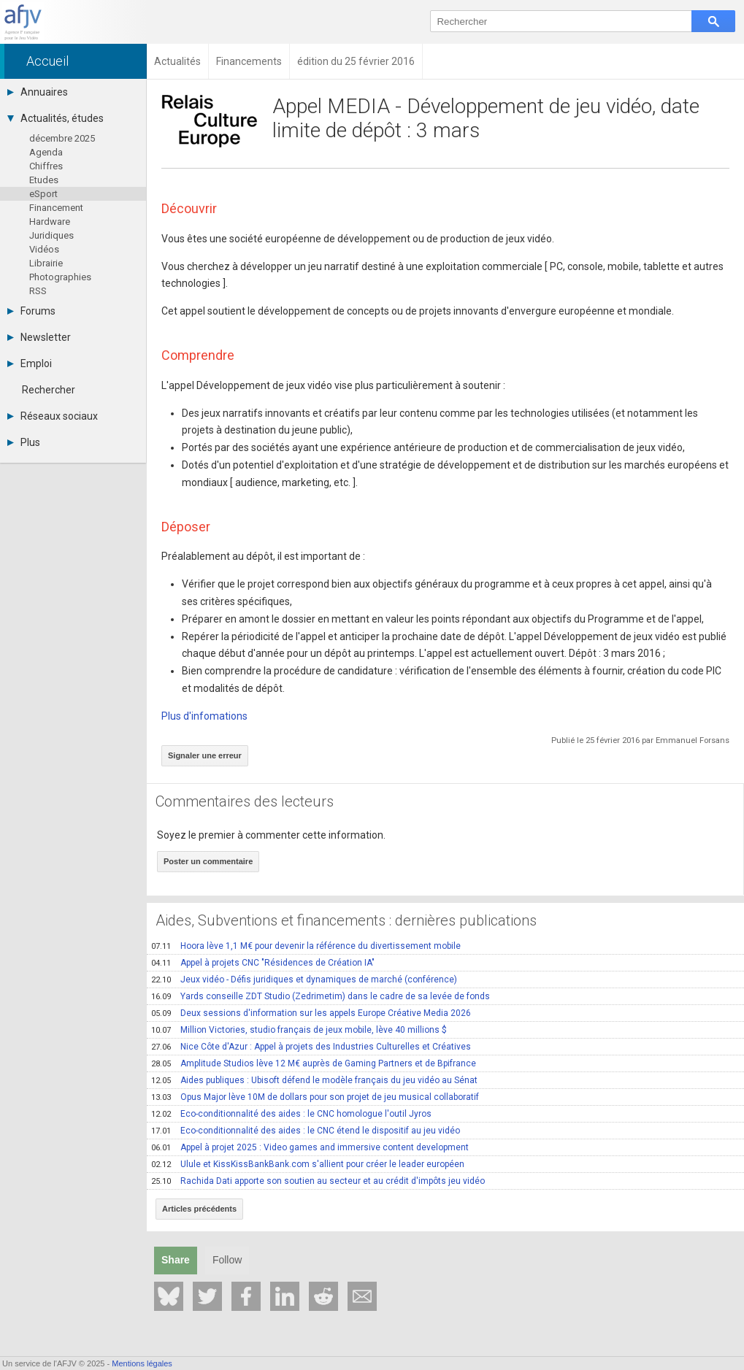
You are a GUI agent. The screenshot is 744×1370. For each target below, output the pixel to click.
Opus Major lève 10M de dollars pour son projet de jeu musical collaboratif (315, 1097)
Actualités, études (55, 118)
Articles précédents (199, 1208)
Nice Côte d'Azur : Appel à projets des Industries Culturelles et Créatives (311, 1047)
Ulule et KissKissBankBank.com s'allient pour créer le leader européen (307, 1164)
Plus (23, 442)
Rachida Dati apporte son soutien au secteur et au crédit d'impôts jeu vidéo (318, 1181)
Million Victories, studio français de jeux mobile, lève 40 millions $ (299, 1030)
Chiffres (46, 166)
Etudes (43, 179)
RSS (38, 290)
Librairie (46, 263)
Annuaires (37, 92)
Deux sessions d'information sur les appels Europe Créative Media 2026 (311, 1013)
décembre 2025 (62, 138)
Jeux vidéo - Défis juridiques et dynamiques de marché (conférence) (304, 979)
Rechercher (48, 390)
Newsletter (39, 337)
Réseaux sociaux (52, 416)
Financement (56, 207)
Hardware (49, 221)
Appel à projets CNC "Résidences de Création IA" (263, 963)
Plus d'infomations (204, 716)
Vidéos (44, 249)
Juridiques (51, 235)
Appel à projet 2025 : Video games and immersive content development (310, 1147)
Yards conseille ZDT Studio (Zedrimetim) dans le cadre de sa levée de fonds (320, 996)
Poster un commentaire (208, 861)
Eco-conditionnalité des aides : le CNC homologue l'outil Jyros (291, 1114)
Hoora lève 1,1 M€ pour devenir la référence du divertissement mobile (306, 946)
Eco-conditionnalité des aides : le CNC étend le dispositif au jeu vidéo (305, 1130)
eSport (43, 193)
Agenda (46, 152)
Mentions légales (142, 1363)
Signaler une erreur (205, 755)
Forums (31, 311)
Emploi (29, 363)
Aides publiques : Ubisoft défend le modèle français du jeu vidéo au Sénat (314, 1080)
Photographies (60, 277)
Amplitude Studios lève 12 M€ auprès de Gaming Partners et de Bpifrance (313, 1063)
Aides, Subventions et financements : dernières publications (346, 920)
